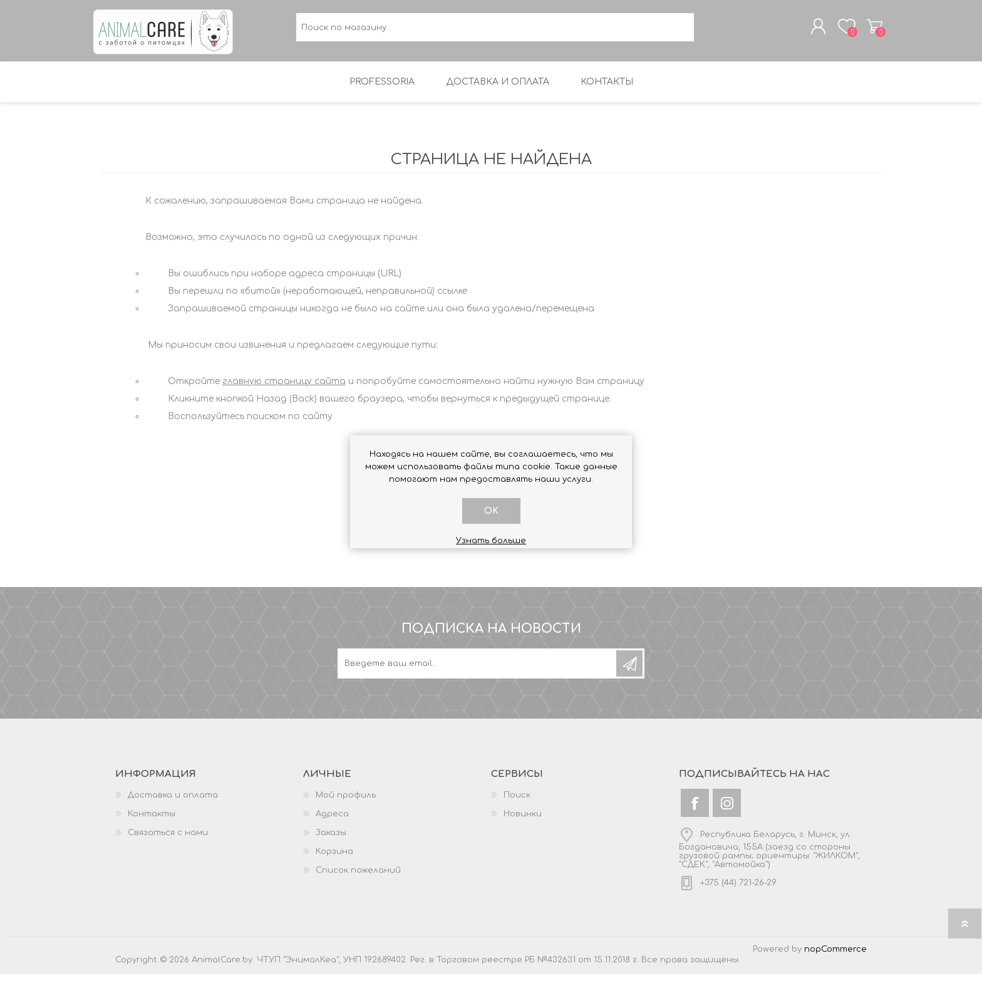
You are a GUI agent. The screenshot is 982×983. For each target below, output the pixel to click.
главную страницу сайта (284, 390)
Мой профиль (346, 803)
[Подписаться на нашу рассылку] (477, 672)
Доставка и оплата (173, 803)
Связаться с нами (168, 841)
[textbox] (495, 32)
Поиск (517, 803)
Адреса (332, 822)
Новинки (523, 822)
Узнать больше (491, 540)
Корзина (868, 30)
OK (491, 511)
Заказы (331, 841)
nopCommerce (835, 958)
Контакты (151, 822)
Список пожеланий (358, 879)
